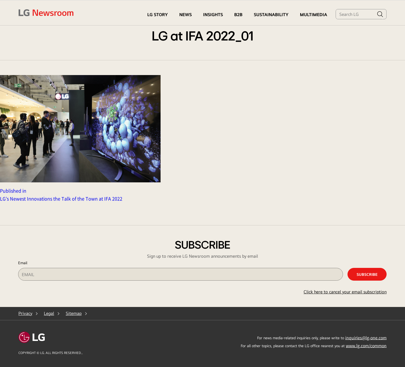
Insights (213, 14)
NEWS (185, 14)
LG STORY (157, 14)
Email (22, 263)
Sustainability (271, 14)
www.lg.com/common (366, 345)
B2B (238, 14)
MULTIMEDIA (313, 14)
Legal (49, 313)
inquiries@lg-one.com (366, 337)
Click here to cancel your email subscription (345, 292)
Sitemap (74, 313)
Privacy (25, 313)
